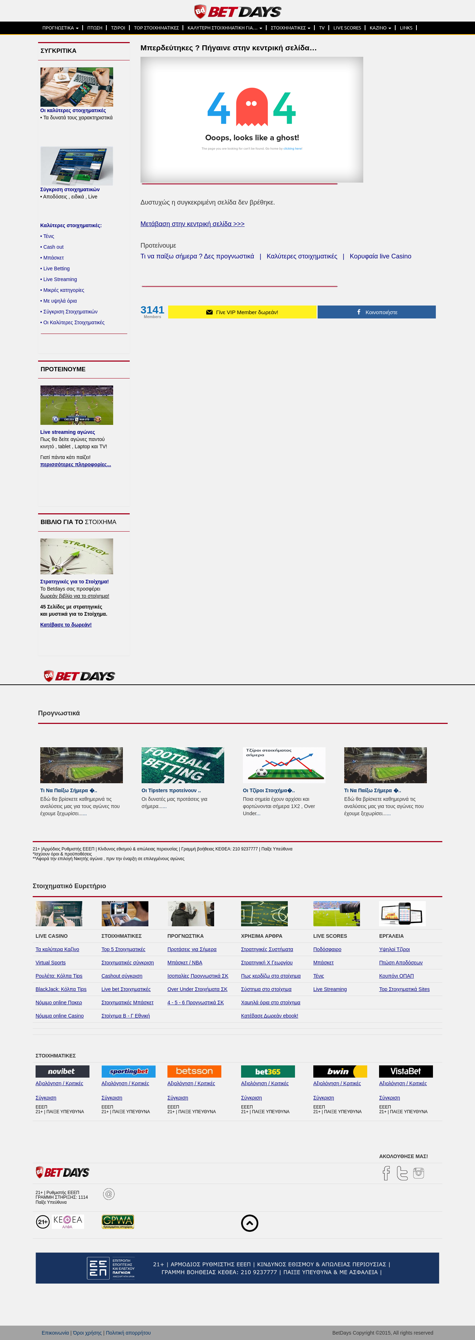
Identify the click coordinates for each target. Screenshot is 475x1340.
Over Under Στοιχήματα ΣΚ (197, 989)
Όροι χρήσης (87, 1333)
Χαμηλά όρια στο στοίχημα (270, 1002)
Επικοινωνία (55, 1333)
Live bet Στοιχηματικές (126, 989)
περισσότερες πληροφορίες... (75, 464)
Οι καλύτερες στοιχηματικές (73, 110)
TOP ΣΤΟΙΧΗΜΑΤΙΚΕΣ (156, 27)
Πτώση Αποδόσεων (401, 962)
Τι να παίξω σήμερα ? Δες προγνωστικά (197, 256)
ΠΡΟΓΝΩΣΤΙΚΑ (60, 27)
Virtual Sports (51, 962)
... (85, 813)
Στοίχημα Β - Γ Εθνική (126, 1016)
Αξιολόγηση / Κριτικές (59, 1083)
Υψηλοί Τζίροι (394, 949)
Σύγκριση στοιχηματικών (70, 189)
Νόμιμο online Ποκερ (59, 1002)
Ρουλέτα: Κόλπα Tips (59, 976)
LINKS (406, 27)
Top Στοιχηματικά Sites (404, 989)
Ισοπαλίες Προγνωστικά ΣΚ (198, 976)
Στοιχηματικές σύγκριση (128, 962)
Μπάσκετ (323, 962)
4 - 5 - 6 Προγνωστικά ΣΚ (195, 1002)
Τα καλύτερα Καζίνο (57, 949)
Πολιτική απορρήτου (128, 1333)
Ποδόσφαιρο (327, 949)
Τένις (318, 976)
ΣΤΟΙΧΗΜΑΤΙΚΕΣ (290, 27)
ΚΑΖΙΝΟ (380, 27)
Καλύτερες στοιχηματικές (302, 256)
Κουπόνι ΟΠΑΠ (396, 976)
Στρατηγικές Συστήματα (267, 949)
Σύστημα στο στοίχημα (266, 989)
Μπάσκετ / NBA (184, 962)
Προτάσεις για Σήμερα (192, 949)
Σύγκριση (46, 1098)
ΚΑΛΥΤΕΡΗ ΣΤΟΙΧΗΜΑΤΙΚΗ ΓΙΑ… (225, 27)
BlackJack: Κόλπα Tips (61, 989)
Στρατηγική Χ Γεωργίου (266, 962)
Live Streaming (330, 989)
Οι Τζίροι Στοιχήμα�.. (269, 790)
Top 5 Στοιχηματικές (124, 949)
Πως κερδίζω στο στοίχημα (271, 976)
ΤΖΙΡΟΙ (118, 27)
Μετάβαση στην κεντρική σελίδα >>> (192, 224)
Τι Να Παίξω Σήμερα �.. (68, 790)
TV (322, 27)
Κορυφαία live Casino (380, 256)
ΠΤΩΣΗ (94, 27)
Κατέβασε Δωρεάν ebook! (269, 1016)
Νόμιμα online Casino (60, 1016)
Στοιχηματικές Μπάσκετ (128, 1002)
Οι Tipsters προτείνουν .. (171, 790)
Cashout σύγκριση (122, 976)
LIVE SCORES (347, 27)
